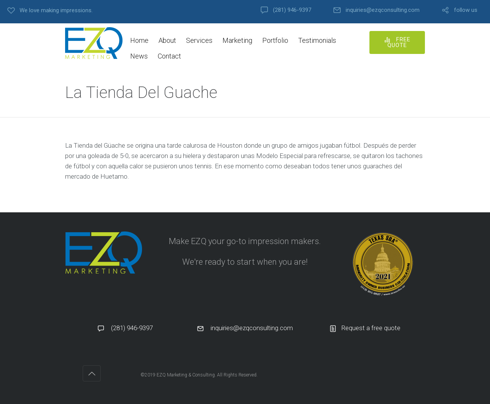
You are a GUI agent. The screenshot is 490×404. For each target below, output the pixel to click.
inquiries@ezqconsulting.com (383, 10)
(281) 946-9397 (292, 10)
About (167, 40)
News (139, 56)
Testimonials (317, 40)
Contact (169, 56)
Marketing (237, 40)
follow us (465, 10)
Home (139, 40)
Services (199, 40)
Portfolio (275, 40)
